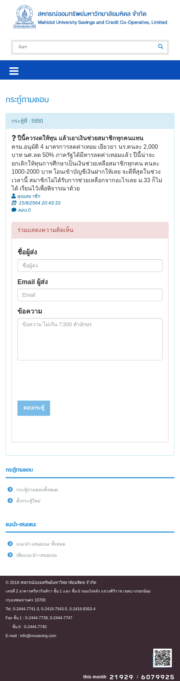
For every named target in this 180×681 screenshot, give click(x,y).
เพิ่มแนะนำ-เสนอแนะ (37, 555)
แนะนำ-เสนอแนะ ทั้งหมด (40, 544)
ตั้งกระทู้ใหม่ (28, 501)
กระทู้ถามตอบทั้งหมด (37, 489)
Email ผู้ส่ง (32, 282)
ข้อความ (29, 311)
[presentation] (73, 380)
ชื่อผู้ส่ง (27, 252)
